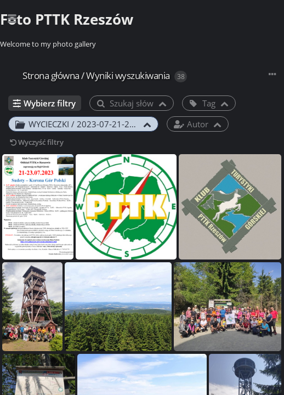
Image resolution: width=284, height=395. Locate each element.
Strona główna (50, 75)
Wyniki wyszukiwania (128, 75)
